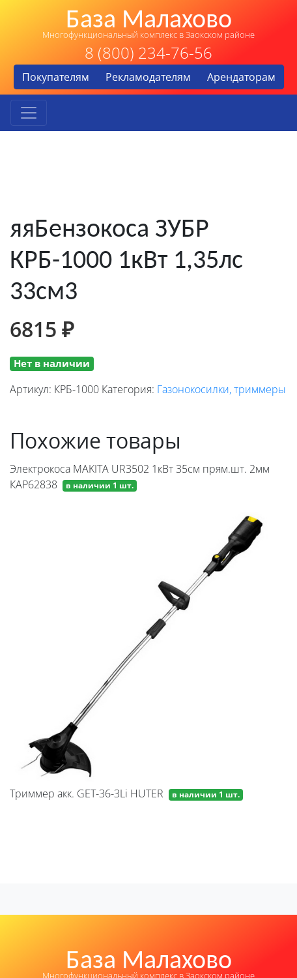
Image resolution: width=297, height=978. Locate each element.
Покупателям (55, 77)
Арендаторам (241, 77)
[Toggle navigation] (28, 113)
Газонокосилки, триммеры (221, 389)
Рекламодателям (148, 77)
